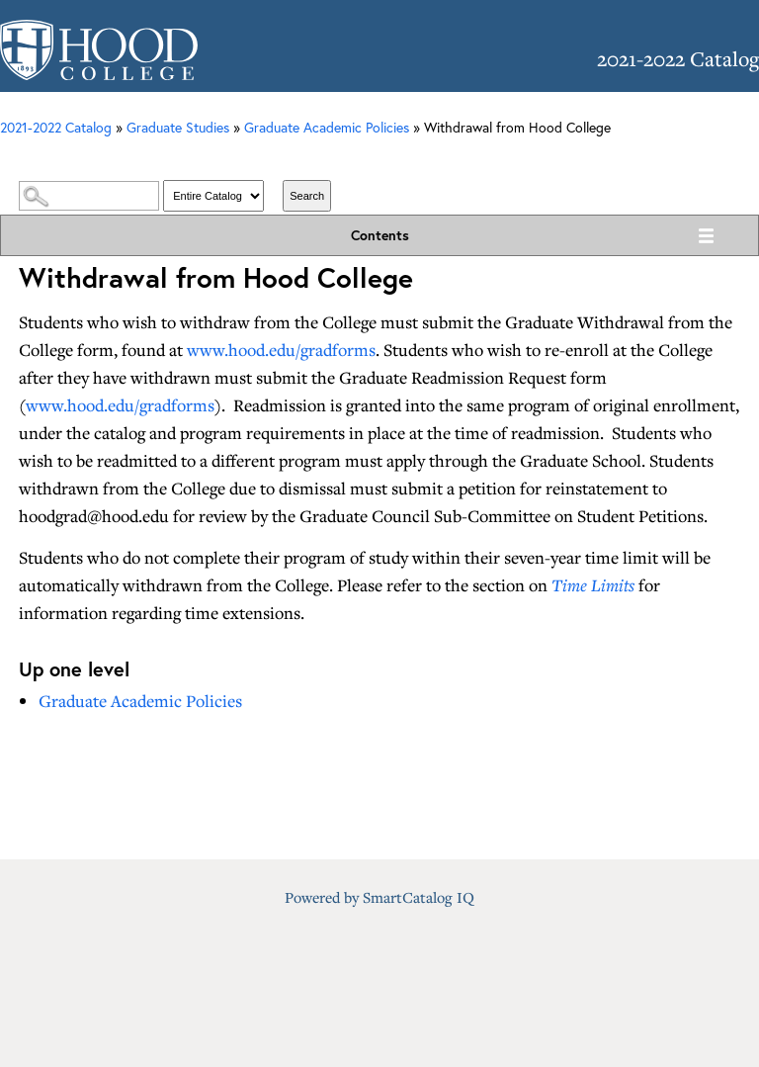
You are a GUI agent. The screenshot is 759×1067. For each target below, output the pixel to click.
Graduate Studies (177, 127)
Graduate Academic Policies (326, 127)
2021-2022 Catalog (56, 127)
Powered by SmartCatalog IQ (379, 897)
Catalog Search (379, 160)
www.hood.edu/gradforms (281, 349)
